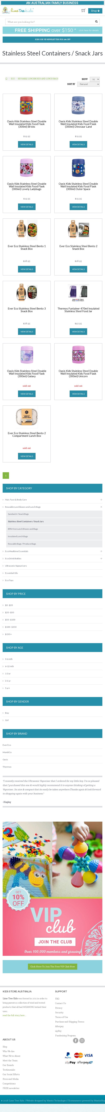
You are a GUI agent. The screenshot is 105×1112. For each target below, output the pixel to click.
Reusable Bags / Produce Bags (22, 543)
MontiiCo (7, 752)
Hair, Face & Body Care (15, 499)
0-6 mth (8, 659)
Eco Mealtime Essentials (15, 551)
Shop (97, 10)
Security (59, 1012)
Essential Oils (10, 573)
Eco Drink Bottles (12, 558)
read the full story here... (14, 1015)
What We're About (11, 1056)
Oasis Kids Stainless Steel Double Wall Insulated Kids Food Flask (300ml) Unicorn (78, 374)
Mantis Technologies (57, 1100)
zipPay (58, 1031)
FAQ (57, 998)
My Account (38, 1107)
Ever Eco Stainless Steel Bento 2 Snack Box (78, 247)
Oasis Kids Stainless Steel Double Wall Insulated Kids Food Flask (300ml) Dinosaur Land (78, 124)
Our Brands (8, 1065)
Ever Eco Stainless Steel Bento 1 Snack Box (27, 247)
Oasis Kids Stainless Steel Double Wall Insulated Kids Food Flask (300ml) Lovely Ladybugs (26, 186)
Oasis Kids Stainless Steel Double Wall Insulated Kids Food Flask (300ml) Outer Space (78, 186)
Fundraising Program (65, 1035)
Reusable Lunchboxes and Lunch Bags (38, 78)
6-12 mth (8, 666)
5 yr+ (6, 688)
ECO (13, 78)
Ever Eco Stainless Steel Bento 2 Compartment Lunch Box (27, 434)
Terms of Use (61, 1017)
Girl (6, 720)
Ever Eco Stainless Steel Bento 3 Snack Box (27, 310)
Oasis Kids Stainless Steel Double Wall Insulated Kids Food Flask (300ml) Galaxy (26, 374)
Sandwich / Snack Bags (18, 514)
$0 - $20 (8, 605)
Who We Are (8, 1051)
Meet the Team (10, 1060)
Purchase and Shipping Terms (69, 1021)
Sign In (66, 1107)
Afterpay (59, 1026)
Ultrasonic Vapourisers (15, 565)
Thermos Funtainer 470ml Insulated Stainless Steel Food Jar (78, 310)
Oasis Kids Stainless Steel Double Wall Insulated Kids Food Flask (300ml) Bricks (26, 124)
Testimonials (9, 1069)
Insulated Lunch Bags (18, 536)
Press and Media (11, 1079)
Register (53, 1107)
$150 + (7, 634)
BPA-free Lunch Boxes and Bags (23, 529)
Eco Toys (8, 580)
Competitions (9, 1083)
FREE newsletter (11, 1088)
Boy (6, 713)
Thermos (7, 766)
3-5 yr (7, 680)
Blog (5, 1046)
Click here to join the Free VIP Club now (52, 966)
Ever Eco (7, 745)
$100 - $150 (9, 627)
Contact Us (60, 1003)
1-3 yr (7, 673)
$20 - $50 (8, 612)
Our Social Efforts (11, 1074)
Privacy (58, 1008)
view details (27, 144)
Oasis (5, 759)
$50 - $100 (9, 619)
